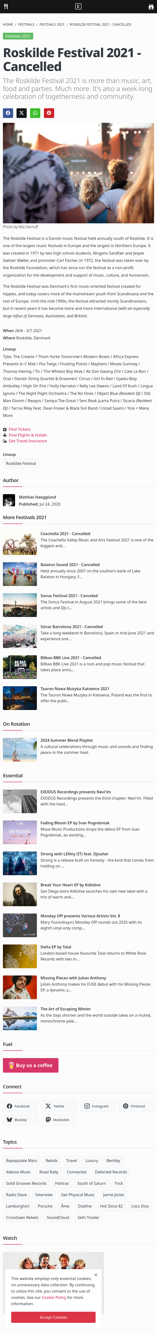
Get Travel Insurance (28, 441)
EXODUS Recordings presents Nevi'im (76, 791)
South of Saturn (91, 1183)
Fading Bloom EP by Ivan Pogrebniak (75, 822)
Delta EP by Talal (56, 946)
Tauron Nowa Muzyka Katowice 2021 (75, 688)
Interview (43, 1194)
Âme (65, 1206)
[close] (95, 1275)
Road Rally (48, 1172)
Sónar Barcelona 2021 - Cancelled (72, 626)
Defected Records (111, 1172)
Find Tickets (20, 429)
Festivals (26, 24)
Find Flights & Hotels (28, 435)
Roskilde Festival (21, 463)
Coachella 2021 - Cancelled (65, 533)
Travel (71, 1160)
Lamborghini (17, 1206)
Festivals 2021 (52, 24)
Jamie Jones (113, 1194)
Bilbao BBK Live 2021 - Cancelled (71, 657)
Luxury (91, 1160)
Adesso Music (18, 1172)
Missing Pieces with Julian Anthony (73, 977)
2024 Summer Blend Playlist (67, 740)
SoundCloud (58, 1217)
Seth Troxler (88, 1217)
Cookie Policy (54, 1297)
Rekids (52, 1160)
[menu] (6, 6)
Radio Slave (16, 1194)
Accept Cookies (53, 1317)
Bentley (113, 1160)
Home (8, 24)
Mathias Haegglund (37, 497)
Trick (119, 1183)
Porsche (45, 1206)
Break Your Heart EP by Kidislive (71, 884)
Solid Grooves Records (26, 1183)
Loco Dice (140, 1206)
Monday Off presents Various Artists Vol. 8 (80, 915)
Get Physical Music (78, 1194)
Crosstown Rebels (22, 1217)
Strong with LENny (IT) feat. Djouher (74, 853)
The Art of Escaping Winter (66, 1008)
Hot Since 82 (111, 1206)
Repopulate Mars (21, 1160)
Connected (76, 1172)
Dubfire (84, 1206)
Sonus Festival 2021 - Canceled (69, 595)
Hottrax (62, 1183)
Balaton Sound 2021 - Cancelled (70, 564)
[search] (151, 6)
